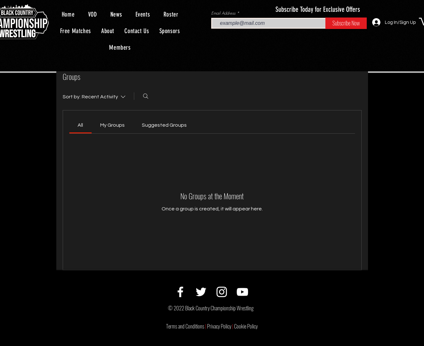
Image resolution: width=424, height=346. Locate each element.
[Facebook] (180, 292)
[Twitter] (201, 292)
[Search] (145, 96)
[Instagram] (222, 292)
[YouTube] (242, 292)
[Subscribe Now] (346, 23)
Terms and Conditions (186, 326)
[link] (80, 125)
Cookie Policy (246, 326)
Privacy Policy (220, 326)
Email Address (223, 13)
